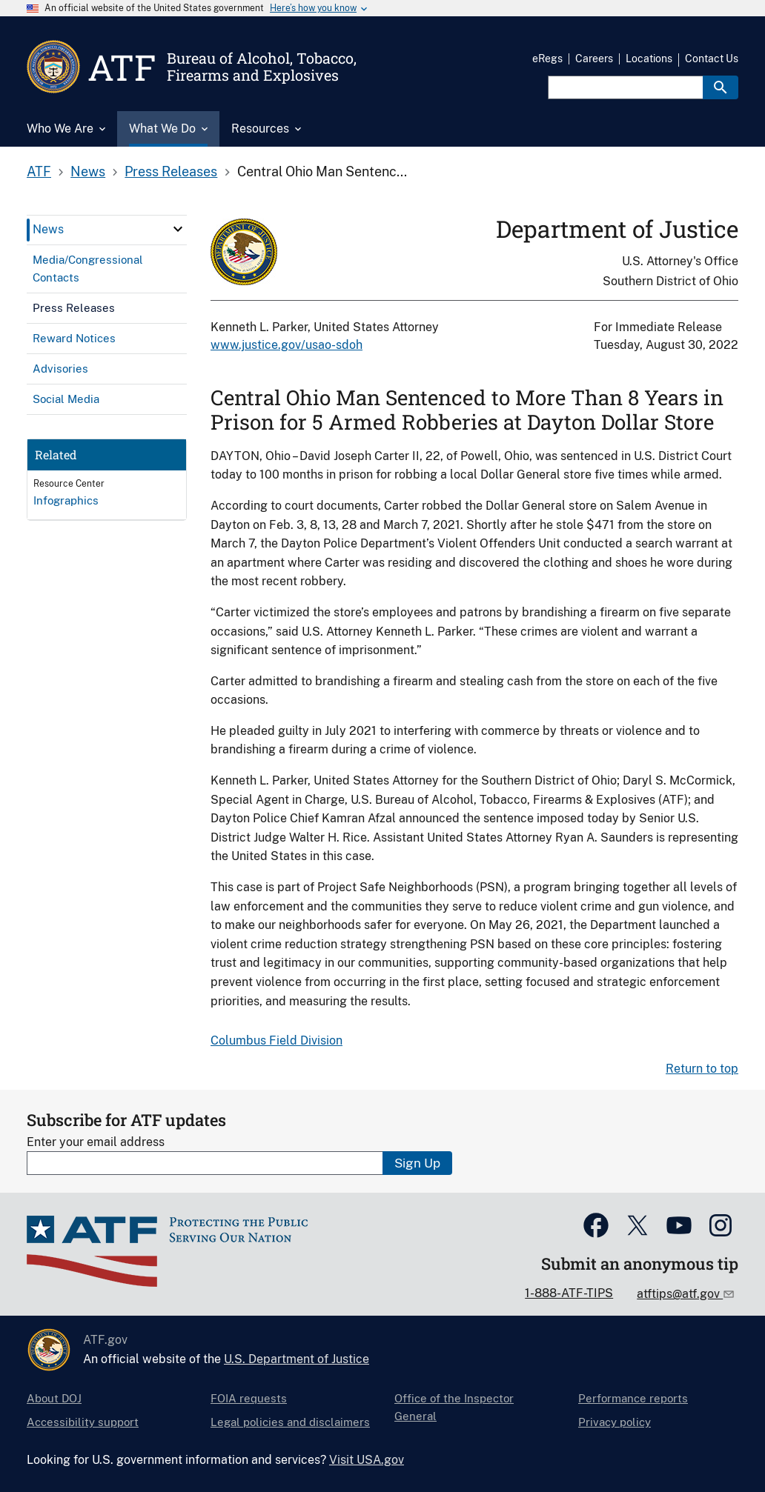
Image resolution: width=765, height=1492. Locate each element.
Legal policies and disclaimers (290, 1422)
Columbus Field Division (276, 1040)
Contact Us (711, 58)
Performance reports (633, 1398)
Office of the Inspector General (454, 1407)
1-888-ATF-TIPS (569, 1293)
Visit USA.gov (366, 1460)
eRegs (547, 58)
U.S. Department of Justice (296, 1359)
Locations (649, 58)
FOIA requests (249, 1398)
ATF (39, 171)
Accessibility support (83, 1422)
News (87, 171)
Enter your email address (96, 1142)
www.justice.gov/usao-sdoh (286, 345)
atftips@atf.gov (680, 1294)
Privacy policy (614, 1422)
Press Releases (171, 171)
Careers (594, 58)
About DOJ (54, 1398)
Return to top (702, 1069)
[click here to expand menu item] (178, 229)
